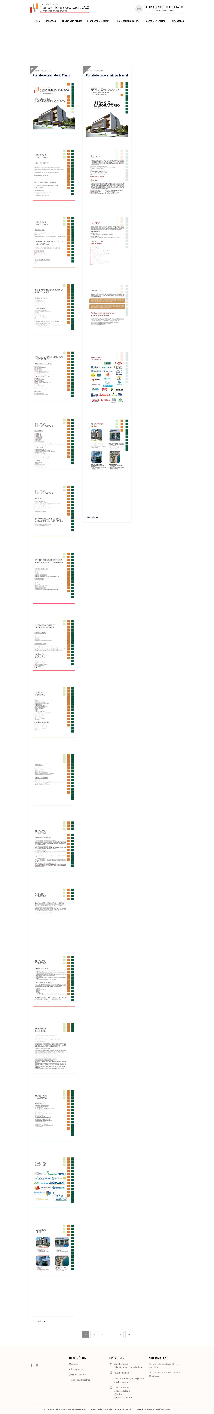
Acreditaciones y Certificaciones (153, 1409)
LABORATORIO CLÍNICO (71, 21)
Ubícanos (73, 1363)
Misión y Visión (76, 1369)
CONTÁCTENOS (177, 21)
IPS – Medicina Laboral (129, 21)
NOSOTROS (51, 21)
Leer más (37, 1321)
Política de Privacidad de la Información (111, 1409)
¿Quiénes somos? (77, 1374)
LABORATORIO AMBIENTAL (99, 21)
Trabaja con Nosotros (79, 1379)
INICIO (38, 21)
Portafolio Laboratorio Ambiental (107, 75)
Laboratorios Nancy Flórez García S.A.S (67, 1409)
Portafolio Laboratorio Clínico (52, 75)
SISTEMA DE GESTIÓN (156, 21)
